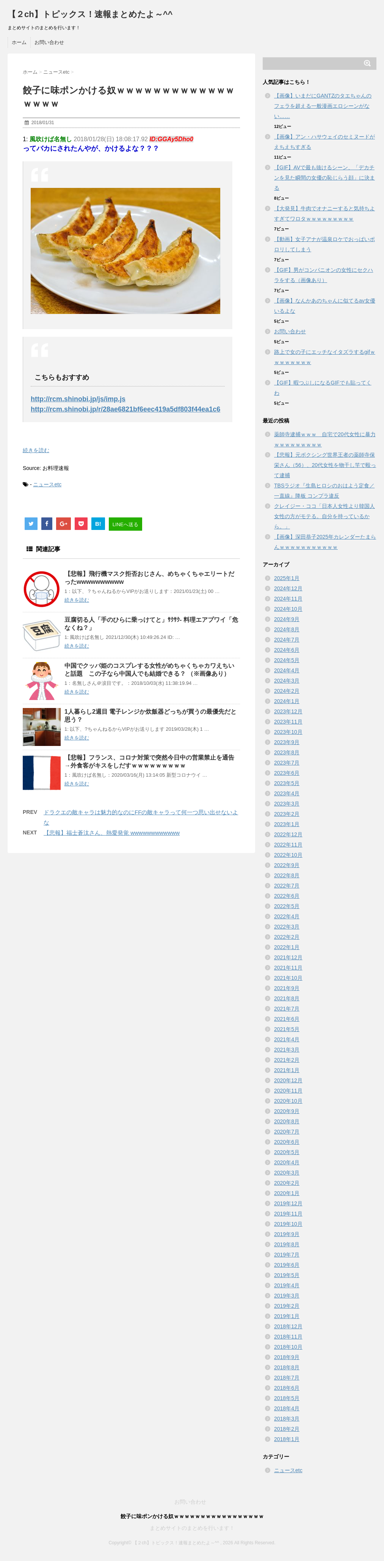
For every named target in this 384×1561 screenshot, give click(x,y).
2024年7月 (286, 640)
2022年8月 (286, 875)
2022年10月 (288, 855)
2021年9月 (286, 988)
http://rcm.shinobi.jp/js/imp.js (78, 399)
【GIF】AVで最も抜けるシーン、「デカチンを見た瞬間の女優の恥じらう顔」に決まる (324, 177)
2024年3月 (286, 681)
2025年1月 (286, 578)
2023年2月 (286, 814)
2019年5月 (286, 1275)
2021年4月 (286, 1039)
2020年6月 (286, 1142)
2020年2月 (286, 1183)
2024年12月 (288, 588)
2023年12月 (288, 711)
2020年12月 (288, 1080)
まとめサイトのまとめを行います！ (192, 1528)
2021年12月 (288, 957)
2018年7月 (286, 1378)
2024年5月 (286, 660)
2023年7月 (286, 763)
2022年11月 (288, 845)
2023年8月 (286, 752)
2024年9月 (286, 619)
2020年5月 (286, 1152)
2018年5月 (286, 1398)
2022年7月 (286, 886)
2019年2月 (286, 1306)
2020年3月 (286, 1173)
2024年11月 (288, 599)
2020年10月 (288, 1101)
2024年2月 (286, 691)
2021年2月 (286, 1060)
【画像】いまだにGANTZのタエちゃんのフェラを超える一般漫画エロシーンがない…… (322, 106)
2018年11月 (288, 1337)
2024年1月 (286, 701)
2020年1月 (286, 1193)
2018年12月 (288, 1326)
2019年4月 (286, 1285)
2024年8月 (286, 629)
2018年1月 (286, 1439)
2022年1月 (286, 947)
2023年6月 (286, 773)
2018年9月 (286, 1357)
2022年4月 (286, 916)
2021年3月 (286, 1050)
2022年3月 (286, 927)
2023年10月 (288, 732)
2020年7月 (286, 1132)
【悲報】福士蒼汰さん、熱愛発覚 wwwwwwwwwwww (112, 832)
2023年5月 (286, 783)
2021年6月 (286, 1019)
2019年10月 (288, 1224)
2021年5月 (286, 1029)
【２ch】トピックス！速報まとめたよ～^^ (90, 14)
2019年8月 (286, 1244)
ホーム (19, 42)
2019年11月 (288, 1214)
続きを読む (36, 450)
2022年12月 (288, 834)
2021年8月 (286, 998)
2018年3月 (286, 1419)
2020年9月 (286, 1111)
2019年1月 (286, 1316)
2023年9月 (286, 742)
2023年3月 (286, 804)
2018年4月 (286, 1408)
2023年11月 (288, 722)
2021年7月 (286, 1009)
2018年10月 (288, 1347)
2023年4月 (286, 793)
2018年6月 (286, 1388)
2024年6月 (286, 650)
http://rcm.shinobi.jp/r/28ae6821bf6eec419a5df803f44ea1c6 (125, 409)
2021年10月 (288, 978)
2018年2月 (286, 1429)
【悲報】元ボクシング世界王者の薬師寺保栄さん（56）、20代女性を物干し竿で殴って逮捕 (325, 465)
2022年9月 (286, 865)
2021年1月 (286, 1070)
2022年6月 (286, 896)
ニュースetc (47, 484)
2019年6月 (286, 1265)
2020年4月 (286, 1162)
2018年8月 (286, 1367)
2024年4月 (286, 670)
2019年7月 (286, 1255)
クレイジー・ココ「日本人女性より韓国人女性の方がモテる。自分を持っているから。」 (324, 516)
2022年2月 (286, 937)
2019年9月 (286, 1234)
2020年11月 (288, 1091)
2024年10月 (288, 609)
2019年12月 (288, 1203)
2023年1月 (286, 824)
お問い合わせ (49, 42)
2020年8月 (286, 1121)
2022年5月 (286, 906)
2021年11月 (288, 968)
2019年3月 (286, 1296)
